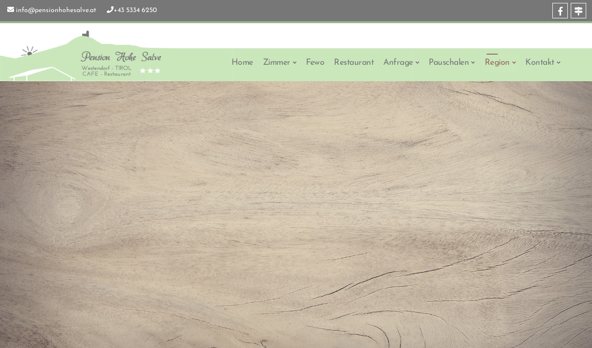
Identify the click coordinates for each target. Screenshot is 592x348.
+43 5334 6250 (135, 10)
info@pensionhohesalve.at (56, 10)
